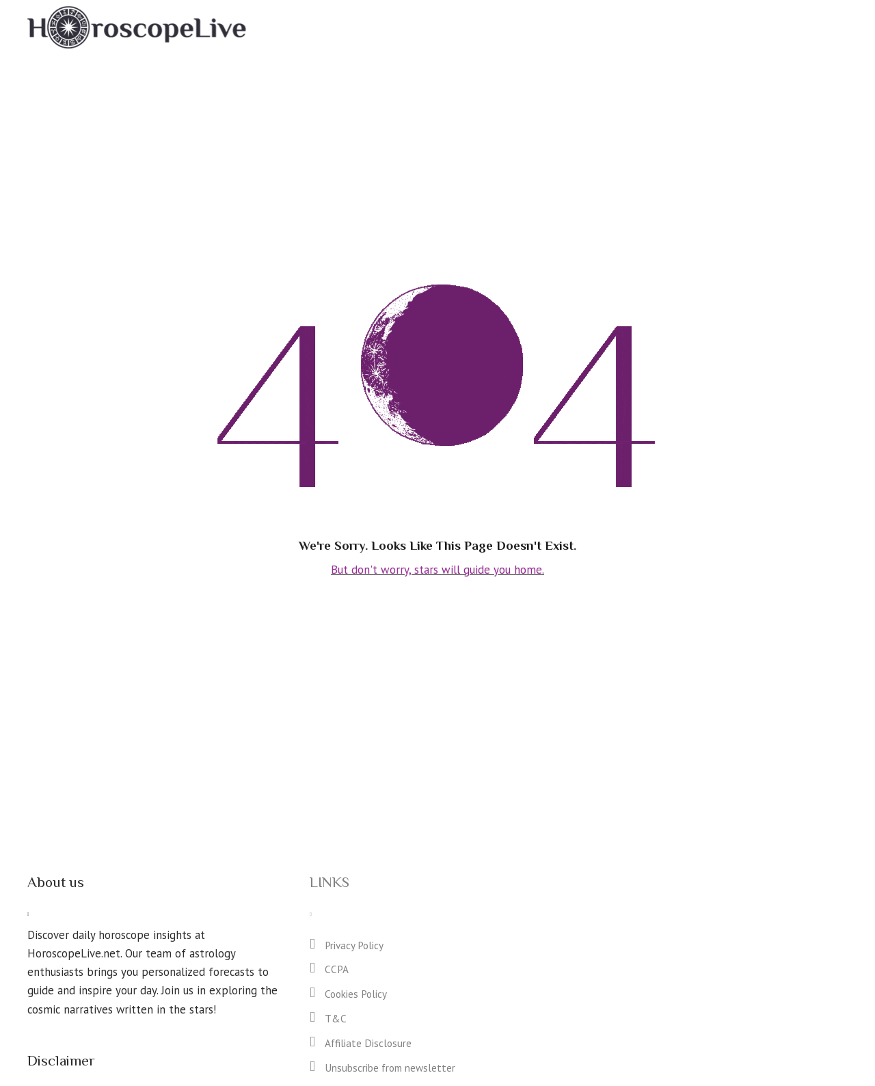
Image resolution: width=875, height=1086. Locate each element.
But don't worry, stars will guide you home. (438, 569)
